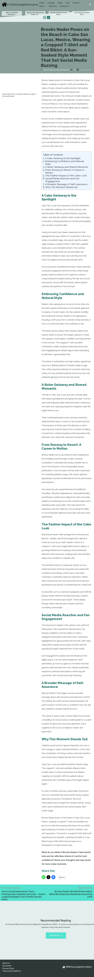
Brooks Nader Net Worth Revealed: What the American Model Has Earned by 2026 (70, 894)
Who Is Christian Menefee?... (12, 13)
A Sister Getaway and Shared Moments (66, 167)
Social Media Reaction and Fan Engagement (62, 180)
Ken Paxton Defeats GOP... (82, 13)
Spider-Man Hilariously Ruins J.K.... (35, 13)
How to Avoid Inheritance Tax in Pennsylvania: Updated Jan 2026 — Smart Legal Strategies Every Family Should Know (23, 895)
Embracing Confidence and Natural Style (64, 162)
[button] (90, 4)
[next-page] (48, 17)
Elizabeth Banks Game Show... (58, 13)
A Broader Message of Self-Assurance (66, 184)
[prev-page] (44, 17)
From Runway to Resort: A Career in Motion (64, 171)
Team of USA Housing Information (56, 70)
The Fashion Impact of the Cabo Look (66, 175)
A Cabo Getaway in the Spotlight (62, 158)
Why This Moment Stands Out (61, 187)
